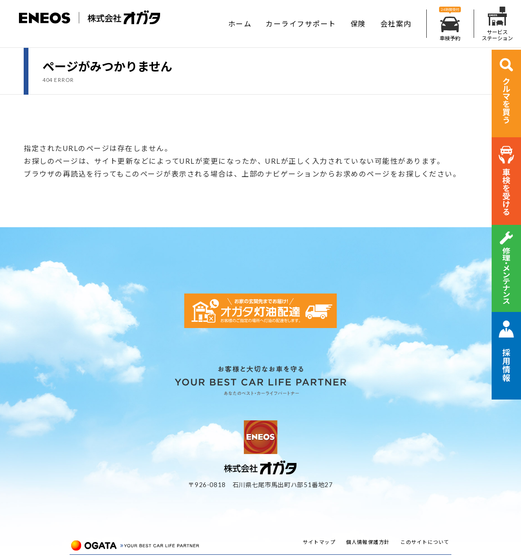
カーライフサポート (301, 23)
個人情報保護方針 (368, 542)
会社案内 (396, 23)
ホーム (240, 23)
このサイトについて (424, 542)
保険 (358, 23)
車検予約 (450, 24)
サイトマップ (319, 542)
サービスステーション (497, 24)
